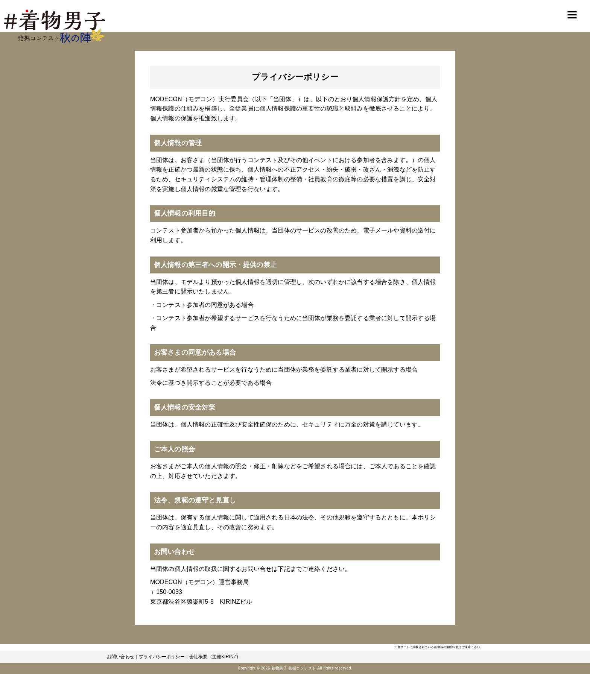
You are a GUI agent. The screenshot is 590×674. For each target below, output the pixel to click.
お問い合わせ (120, 656)
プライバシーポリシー (162, 656)
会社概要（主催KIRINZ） (215, 656)
